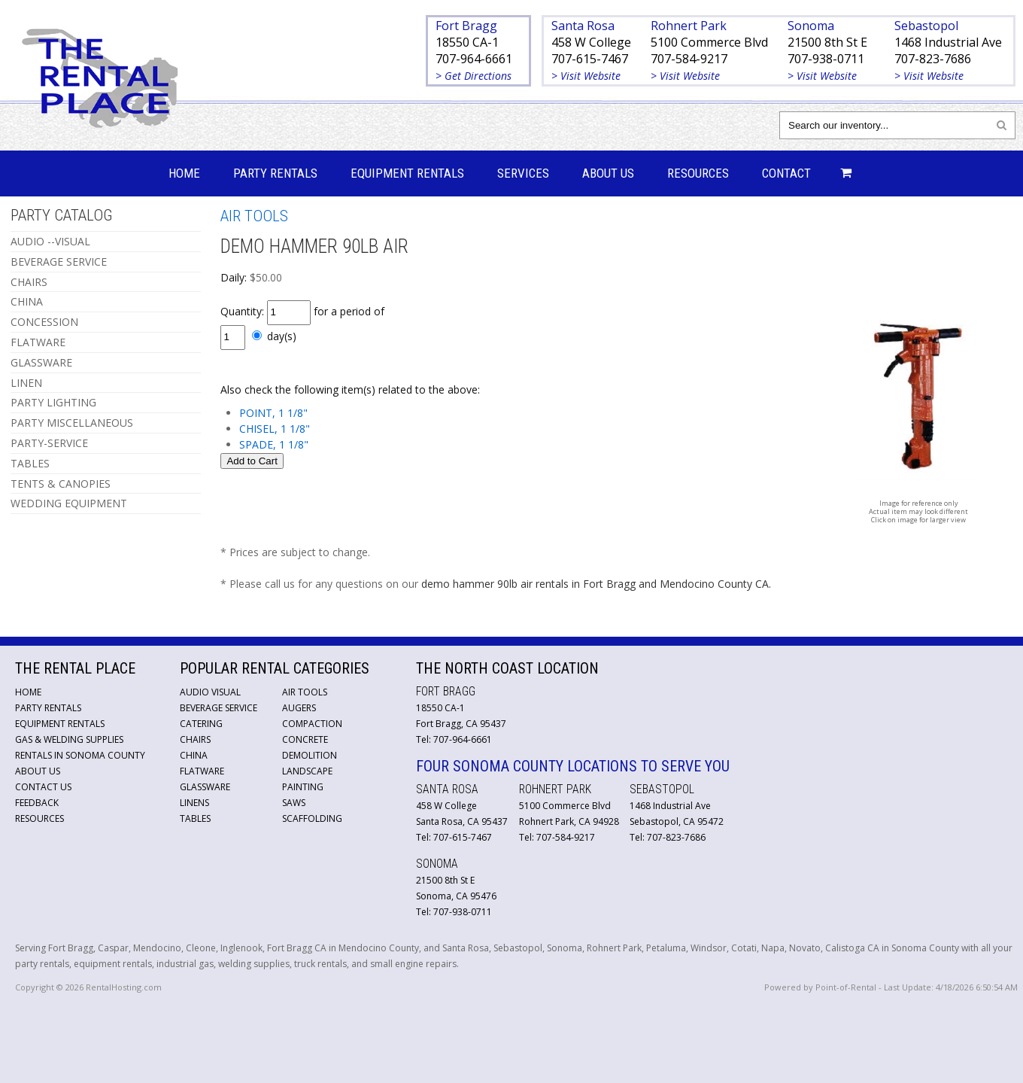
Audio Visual (210, 692)
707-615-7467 (589, 58)
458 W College (591, 42)
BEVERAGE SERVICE (59, 261)
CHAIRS (29, 282)
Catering (201, 723)
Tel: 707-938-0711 (454, 911)
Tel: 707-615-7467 (454, 837)
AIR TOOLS (254, 216)
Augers (299, 707)
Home (184, 173)
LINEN (26, 383)
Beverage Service (218, 707)
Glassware (205, 786)
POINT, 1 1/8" (273, 413)
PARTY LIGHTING (53, 402)
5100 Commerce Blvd (709, 42)
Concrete (305, 739)
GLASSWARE (41, 362)
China (194, 755)
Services (523, 173)
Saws (293, 802)
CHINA (27, 301)
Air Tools (304, 692)
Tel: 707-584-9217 (557, 837)
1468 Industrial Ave (948, 42)
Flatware (202, 771)
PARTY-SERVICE (49, 443)
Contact (786, 173)
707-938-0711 (826, 58)
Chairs (195, 739)
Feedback (37, 802)
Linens (194, 802)
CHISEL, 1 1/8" (274, 428)
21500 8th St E (827, 42)
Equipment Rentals (407, 173)
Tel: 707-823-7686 (668, 837)
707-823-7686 (932, 58)
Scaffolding (312, 818)
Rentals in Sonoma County (80, 755)
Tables (195, 818)
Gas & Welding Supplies (69, 739)
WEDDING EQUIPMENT (69, 503)
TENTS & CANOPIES (61, 483)
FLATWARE (38, 342)
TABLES (30, 463)
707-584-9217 (689, 58)
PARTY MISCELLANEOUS (72, 422)
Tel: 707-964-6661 (454, 739)
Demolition (309, 755)
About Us (608, 173)
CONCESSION (44, 322)
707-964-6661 (474, 58)
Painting (302, 786)
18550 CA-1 (467, 42)
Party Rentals (275, 173)
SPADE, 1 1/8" (273, 444)
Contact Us (43, 786)
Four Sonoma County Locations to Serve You (573, 766)
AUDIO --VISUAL (50, 241)
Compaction (312, 723)
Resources (698, 173)
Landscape (307, 771)
